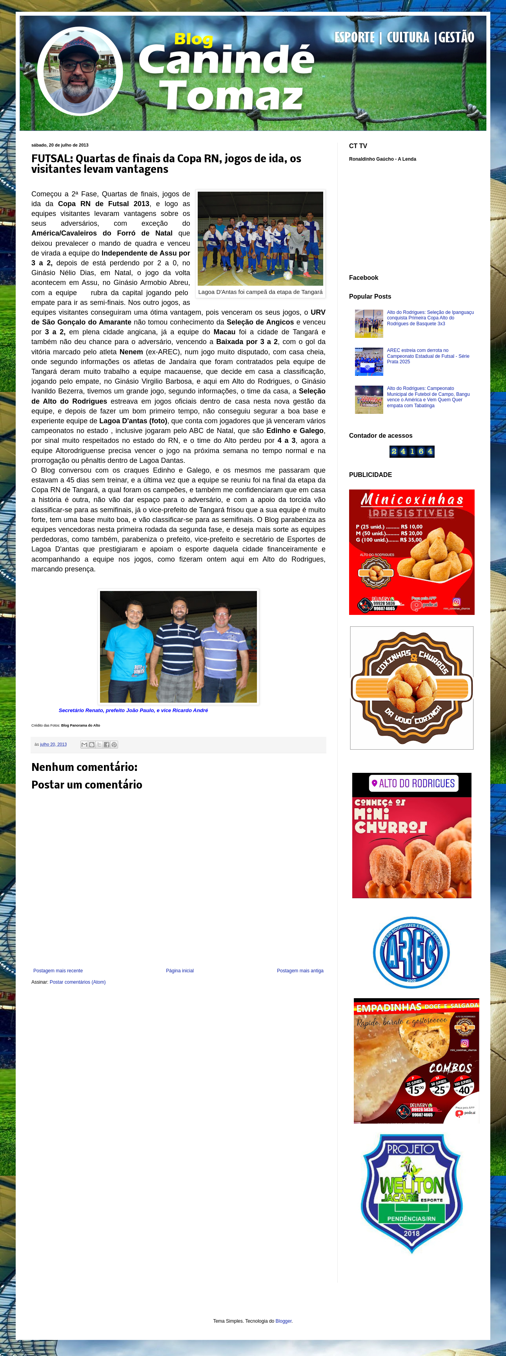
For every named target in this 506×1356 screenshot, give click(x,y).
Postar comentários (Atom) (78, 982)
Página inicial (180, 970)
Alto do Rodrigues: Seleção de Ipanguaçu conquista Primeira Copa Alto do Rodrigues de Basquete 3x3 (430, 318)
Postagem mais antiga (300, 970)
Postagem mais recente (58, 970)
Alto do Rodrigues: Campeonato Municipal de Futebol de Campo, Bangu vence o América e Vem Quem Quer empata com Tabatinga (428, 397)
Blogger (284, 1321)
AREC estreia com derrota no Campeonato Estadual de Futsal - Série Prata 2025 (428, 356)
